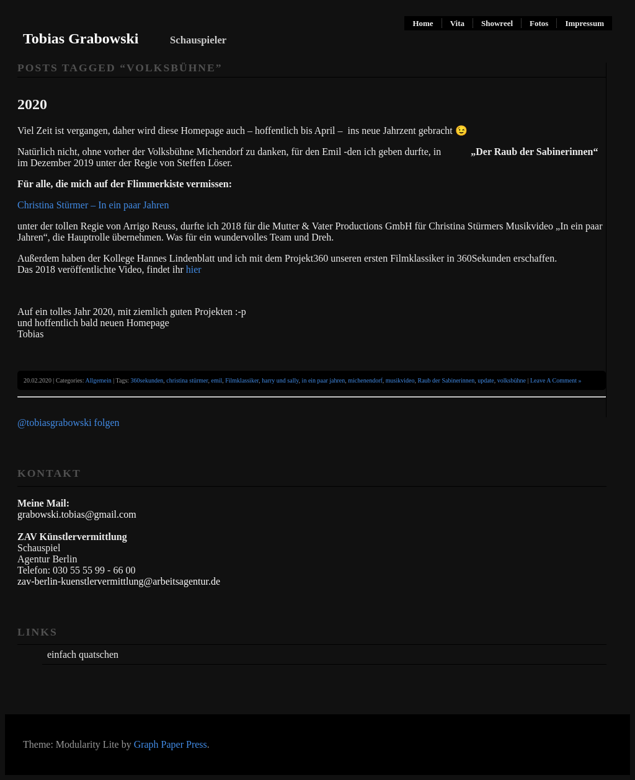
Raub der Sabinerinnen (446, 380)
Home (422, 23)
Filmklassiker (242, 380)
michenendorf (365, 380)
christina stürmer (187, 380)
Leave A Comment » (556, 380)
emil (216, 380)
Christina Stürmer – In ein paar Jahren (94, 205)
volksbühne (511, 380)
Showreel (497, 23)
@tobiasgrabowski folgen (68, 422)
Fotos (539, 23)
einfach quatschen (82, 654)
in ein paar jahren (323, 380)
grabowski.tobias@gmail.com (76, 514)
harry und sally (280, 380)
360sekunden (147, 380)
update (485, 380)
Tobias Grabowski (81, 38)
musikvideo (400, 380)
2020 (32, 104)
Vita (457, 23)
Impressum (584, 23)
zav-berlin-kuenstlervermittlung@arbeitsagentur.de (118, 581)
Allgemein (99, 380)
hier (194, 269)
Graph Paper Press (170, 744)
